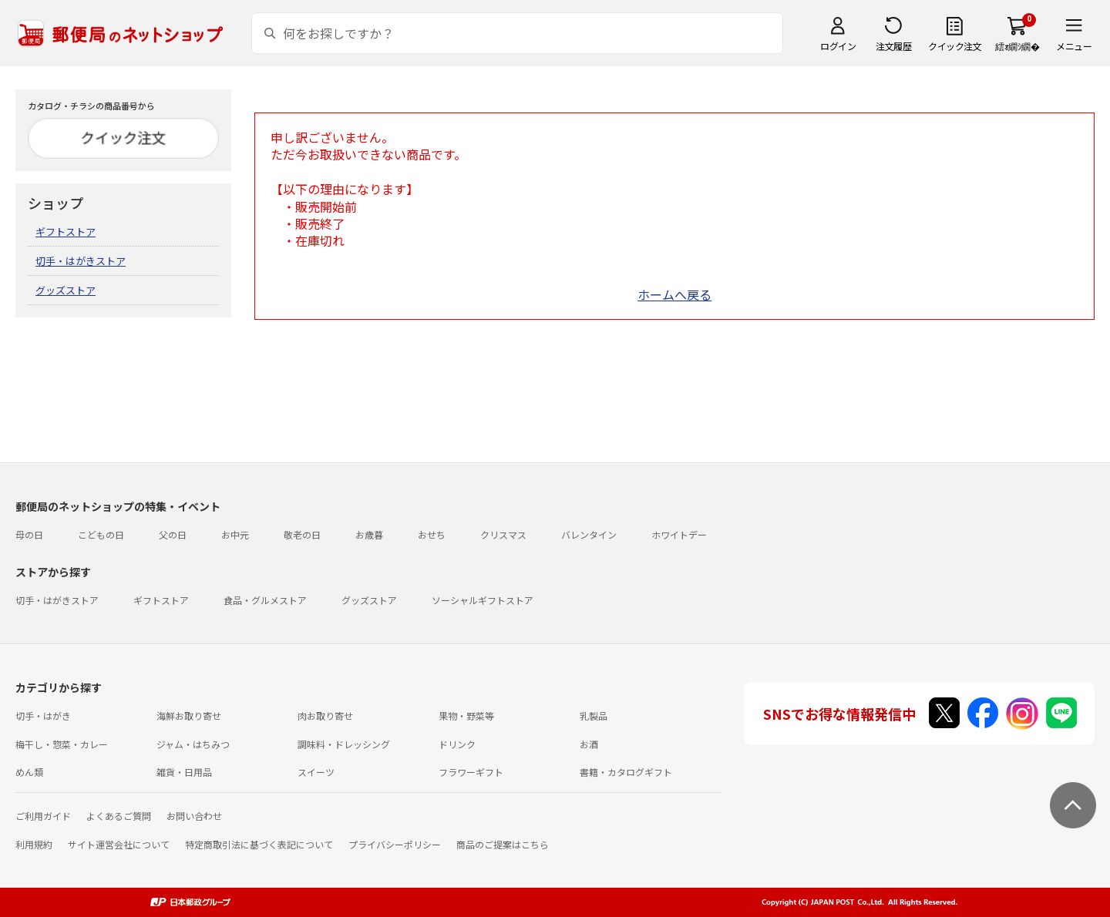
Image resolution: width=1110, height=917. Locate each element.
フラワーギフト (471, 771)
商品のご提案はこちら (502, 844)
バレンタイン (589, 534)
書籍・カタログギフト (626, 771)
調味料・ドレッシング (344, 744)
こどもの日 (101, 534)
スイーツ (316, 771)
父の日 (173, 534)
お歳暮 (369, 534)
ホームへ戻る (674, 294)
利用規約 (33, 844)
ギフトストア (65, 231)
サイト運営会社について (119, 844)
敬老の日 (302, 534)
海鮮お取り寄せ (188, 715)
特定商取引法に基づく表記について (259, 844)
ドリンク (457, 744)
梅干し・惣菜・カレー (61, 744)
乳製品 (593, 715)
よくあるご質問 (118, 815)
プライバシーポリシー (394, 844)
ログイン (838, 45)
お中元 (235, 534)
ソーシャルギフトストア (482, 599)
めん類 (29, 771)
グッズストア (65, 290)
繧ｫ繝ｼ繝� (1017, 45)
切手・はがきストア (80, 261)
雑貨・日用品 (184, 771)
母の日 (29, 534)
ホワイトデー (679, 534)
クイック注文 (954, 45)
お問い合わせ (194, 815)
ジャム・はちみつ (193, 744)
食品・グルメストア (265, 599)
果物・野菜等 (466, 715)
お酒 (589, 744)
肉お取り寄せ (325, 715)
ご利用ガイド (43, 815)
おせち (432, 534)
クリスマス (503, 534)
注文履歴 (893, 45)
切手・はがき (43, 715)
